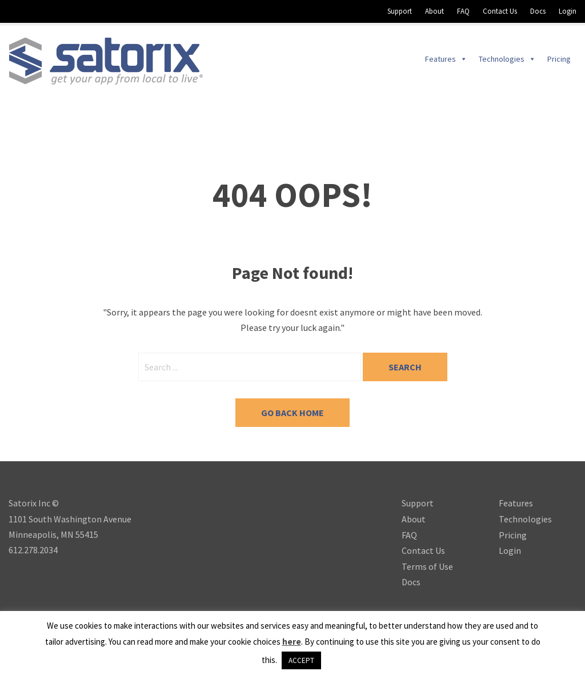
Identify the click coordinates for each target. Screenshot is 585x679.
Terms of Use (427, 566)
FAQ (463, 11)
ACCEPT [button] (301, 660)
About (434, 11)
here (291, 641)
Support (399, 11)
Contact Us (500, 11)
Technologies (525, 519)
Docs (538, 11)
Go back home (292, 412)
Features (516, 503)
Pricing (513, 535)
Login (567, 11)
